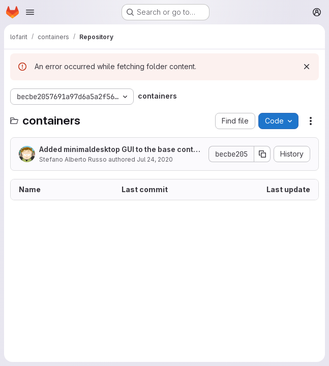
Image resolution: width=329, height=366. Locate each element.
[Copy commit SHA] (262, 154)
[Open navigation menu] (30, 12)
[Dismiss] (307, 66)
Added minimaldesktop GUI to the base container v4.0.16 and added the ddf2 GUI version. (119, 150)
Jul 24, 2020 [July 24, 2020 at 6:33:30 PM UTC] (155, 159)
